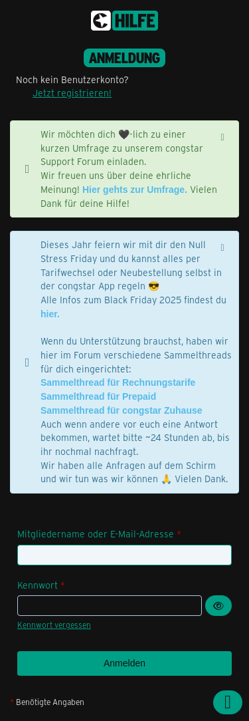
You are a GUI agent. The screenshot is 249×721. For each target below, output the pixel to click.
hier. (50, 314)
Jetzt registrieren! (72, 92)
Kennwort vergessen (54, 624)
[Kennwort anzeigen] (218, 605)
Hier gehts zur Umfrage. (134, 189)
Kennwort (37, 585)
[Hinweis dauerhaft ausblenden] (224, 136)
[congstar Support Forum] (124, 20)
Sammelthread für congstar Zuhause (122, 410)
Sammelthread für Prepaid (98, 396)
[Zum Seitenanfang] (227, 702)
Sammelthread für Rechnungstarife (118, 382)
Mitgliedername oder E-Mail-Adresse (95, 533)
